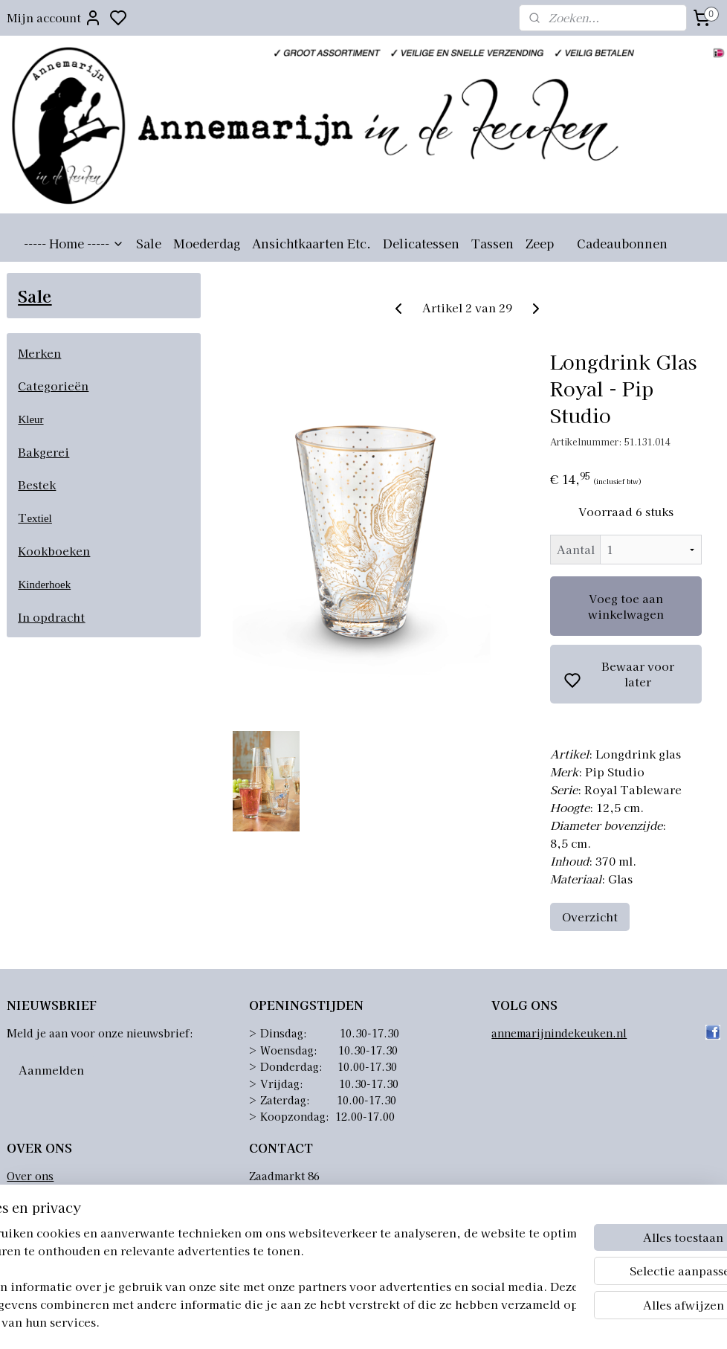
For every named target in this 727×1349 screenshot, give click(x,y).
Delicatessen (421, 243)
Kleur (30, 419)
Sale (148, 243)
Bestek (37, 484)
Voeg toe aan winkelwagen (626, 606)
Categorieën (53, 385)
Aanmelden (51, 1070)
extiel (39, 518)
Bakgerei (43, 452)
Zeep (540, 243)
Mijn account (54, 18)
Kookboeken (54, 550)
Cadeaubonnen (622, 243)
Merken (39, 353)
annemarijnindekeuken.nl (559, 1033)
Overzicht (590, 917)
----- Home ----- (74, 243)
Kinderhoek (44, 584)
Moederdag (206, 243)
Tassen (492, 243)
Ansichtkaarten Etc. (311, 243)
